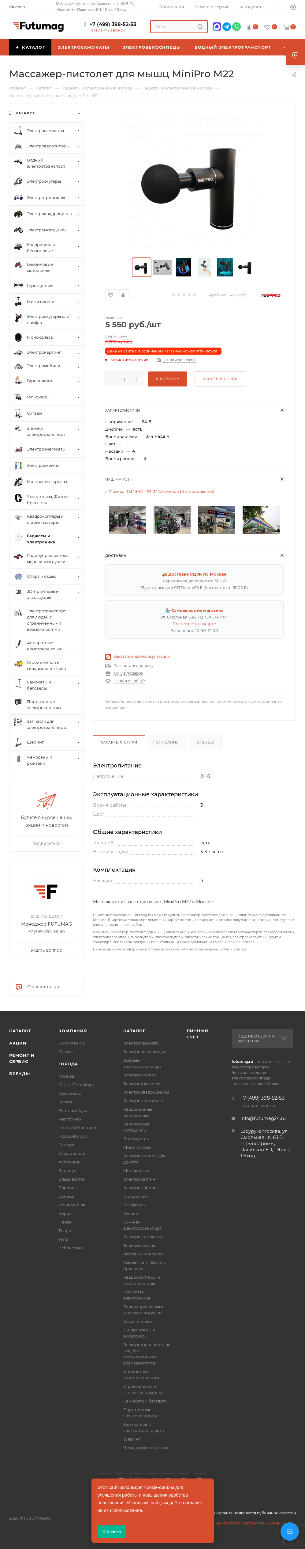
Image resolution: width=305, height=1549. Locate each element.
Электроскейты (139, 1245)
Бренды (19, 1073)
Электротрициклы (142, 1083)
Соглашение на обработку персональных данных (237, 1523)
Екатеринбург (73, 1110)
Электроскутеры (140, 1074)
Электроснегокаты (142, 1236)
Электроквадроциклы (146, 1092)
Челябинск (70, 1119)
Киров (65, 1213)
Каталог (20, 1030)
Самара (66, 1144)
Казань (65, 1101)
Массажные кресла (143, 1253)
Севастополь (71, 1153)
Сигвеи (130, 1213)
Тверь (64, 1230)
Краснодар (69, 1093)
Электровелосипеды (144, 1051)
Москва (66, 1076)
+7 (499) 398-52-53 (112, 24)
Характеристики (119, 742)
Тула (63, 1239)
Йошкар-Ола (71, 1204)
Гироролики (135, 1196)
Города (68, 1063)
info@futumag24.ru (263, 1118)
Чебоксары (70, 1247)
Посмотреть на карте (194, 623)
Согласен (111, 1531)
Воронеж (68, 1187)
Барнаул (67, 1170)
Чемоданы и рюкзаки (145, 1447)
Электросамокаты (141, 1043)
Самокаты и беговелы (145, 1401)
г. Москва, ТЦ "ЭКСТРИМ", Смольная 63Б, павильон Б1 (159, 491)
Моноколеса (136, 1170)
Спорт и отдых (137, 1321)
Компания (72, 1030)
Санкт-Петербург (76, 1084)
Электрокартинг (140, 1179)
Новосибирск (72, 1136)
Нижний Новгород (77, 1127)
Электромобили (140, 1187)
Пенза (65, 1222)
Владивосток (71, 1179)
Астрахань (69, 1161)
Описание (167, 742)
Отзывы (205, 742)
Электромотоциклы (143, 1100)
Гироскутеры (136, 1138)
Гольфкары (134, 1204)
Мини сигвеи (137, 1147)
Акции (18, 1043)
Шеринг (131, 1439)
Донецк (66, 1196)
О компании (71, 1043)
